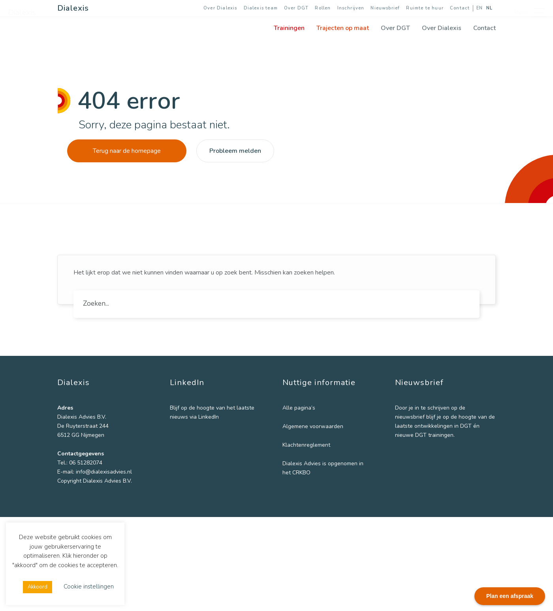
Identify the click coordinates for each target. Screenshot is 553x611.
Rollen (323, 8)
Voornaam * (412, 436)
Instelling (408, 489)
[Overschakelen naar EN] (478, 8)
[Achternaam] (434, 475)
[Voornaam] (434, 448)
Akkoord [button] (37, 586)
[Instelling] (434, 501)
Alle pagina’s (298, 408)
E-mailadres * (414, 410)
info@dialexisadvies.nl (104, 472)
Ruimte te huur (425, 8)
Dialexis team (261, 8)
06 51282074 (85, 462)
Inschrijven (351, 8)
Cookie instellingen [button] (89, 586)
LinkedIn (208, 417)
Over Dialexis (220, 8)
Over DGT (296, 8)
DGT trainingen (434, 575)
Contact (460, 8)
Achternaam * (414, 462)
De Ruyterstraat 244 (83, 426)
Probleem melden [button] (235, 151)
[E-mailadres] (434, 422)
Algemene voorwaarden (312, 426)
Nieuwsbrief (385, 8)
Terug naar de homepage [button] (127, 151)
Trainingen (289, 28)
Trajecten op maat (342, 28)
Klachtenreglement (306, 445)
